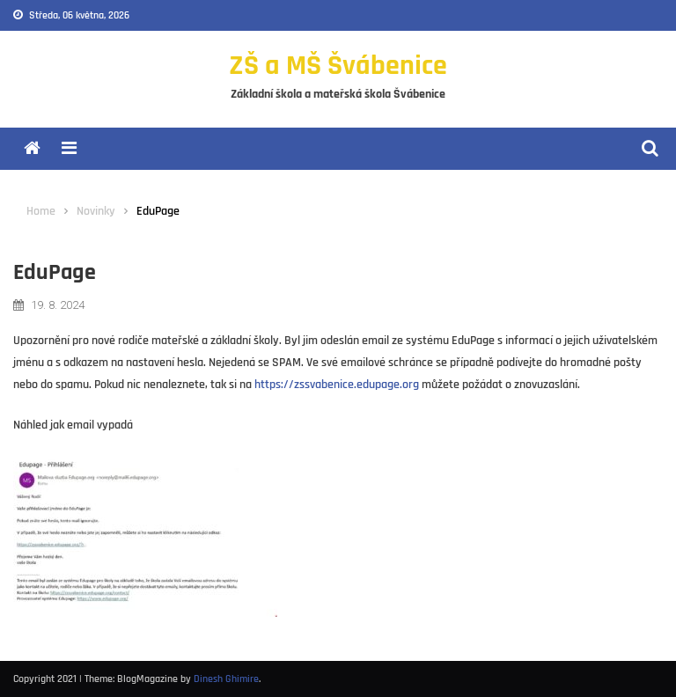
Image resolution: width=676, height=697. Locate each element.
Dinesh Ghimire (226, 679)
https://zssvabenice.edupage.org (336, 385)
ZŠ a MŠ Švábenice (338, 66)
